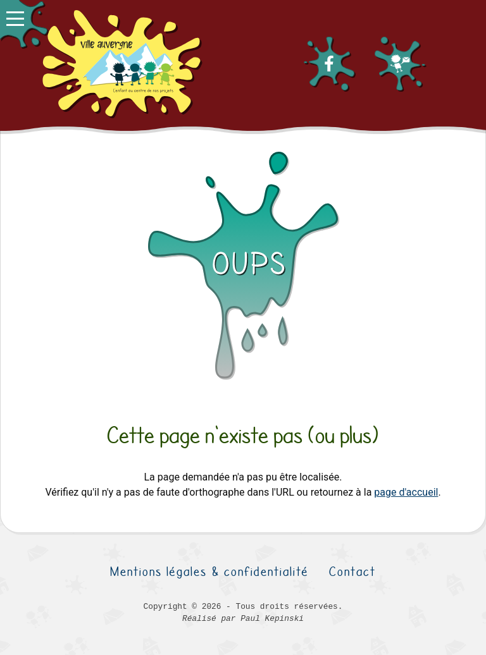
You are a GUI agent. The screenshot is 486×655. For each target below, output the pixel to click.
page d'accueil (406, 492)
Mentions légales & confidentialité (209, 571)
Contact (352, 571)
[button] (23, 23)
